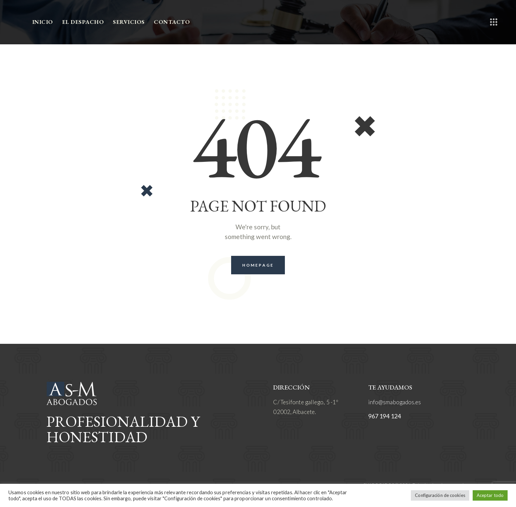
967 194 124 (384, 416)
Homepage (258, 265)
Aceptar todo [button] (490, 495)
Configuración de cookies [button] (440, 495)
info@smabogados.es (394, 402)
